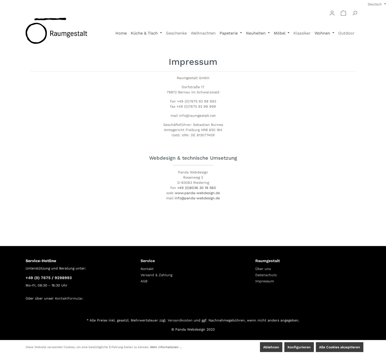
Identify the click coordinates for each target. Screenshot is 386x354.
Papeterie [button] (229, 33)
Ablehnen (271, 347)
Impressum (264, 281)
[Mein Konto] (332, 13)
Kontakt (147, 269)
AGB (144, 281)
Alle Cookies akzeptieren (339, 347)
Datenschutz (266, 275)
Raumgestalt (267, 260)
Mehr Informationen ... (166, 347)
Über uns (263, 269)
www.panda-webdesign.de (197, 193)
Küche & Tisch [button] (145, 33)
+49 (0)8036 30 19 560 (196, 188)
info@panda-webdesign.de (197, 198)
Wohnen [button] (323, 33)
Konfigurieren (299, 347)
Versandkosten (180, 320)
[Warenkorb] (343, 13)
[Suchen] (354, 13)
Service (148, 260)
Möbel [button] (280, 33)
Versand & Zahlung (156, 275)
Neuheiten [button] (256, 33)
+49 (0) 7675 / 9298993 (49, 277)
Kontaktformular (68, 298)
